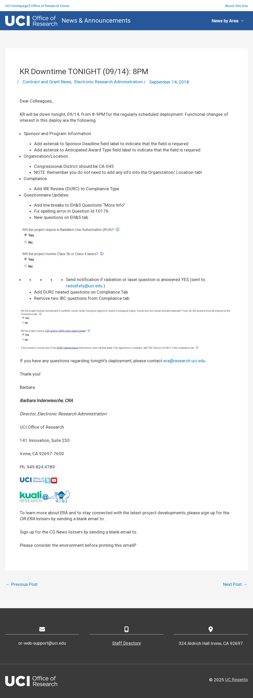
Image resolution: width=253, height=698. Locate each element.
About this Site (236, 5)
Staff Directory (126, 643)
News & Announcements (96, 20)
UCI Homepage (17, 5)
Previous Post (22, 584)
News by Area (225, 20)
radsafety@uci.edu (84, 285)
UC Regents (236, 679)
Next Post (235, 584)
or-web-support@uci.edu (42, 643)
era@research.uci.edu (184, 360)
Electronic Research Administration (109, 81)
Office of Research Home (52, 5)
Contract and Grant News (47, 81)
